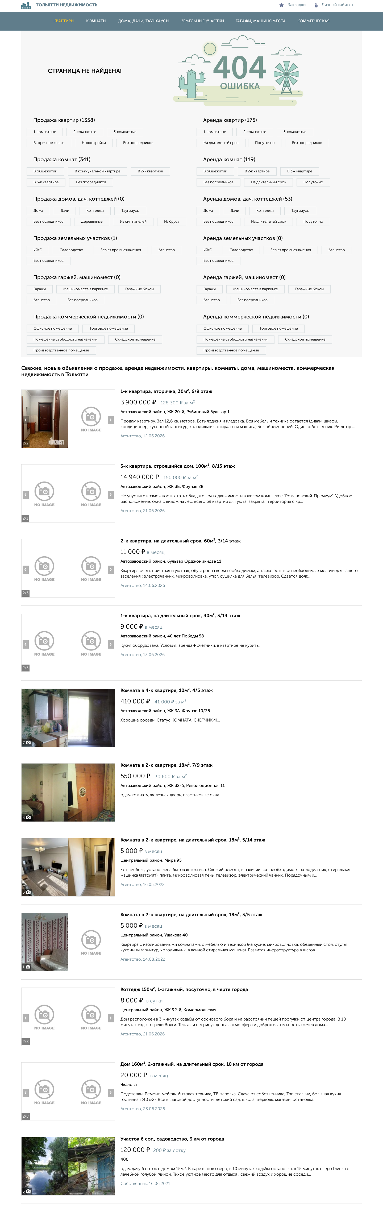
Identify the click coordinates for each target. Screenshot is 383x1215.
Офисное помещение (53, 340)
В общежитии (45, 171)
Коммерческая (313, 21)
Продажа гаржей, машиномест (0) (76, 289)
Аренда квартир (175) (230, 120)
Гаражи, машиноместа (261, 21)
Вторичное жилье (49, 143)
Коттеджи (95, 211)
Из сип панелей (134, 221)
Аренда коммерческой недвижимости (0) (256, 328)
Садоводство (72, 261)
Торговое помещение (109, 340)
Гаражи (40, 300)
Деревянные (92, 221)
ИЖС (38, 261)
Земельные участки (202, 21)
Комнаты (96, 21)
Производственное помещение (61, 361)
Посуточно (265, 143)
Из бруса (41, 232)
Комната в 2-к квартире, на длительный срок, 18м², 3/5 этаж (191, 926)
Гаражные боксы (140, 300)
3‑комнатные (125, 132)
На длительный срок (221, 143)
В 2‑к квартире (152, 171)
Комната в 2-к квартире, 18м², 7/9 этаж (166, 776)
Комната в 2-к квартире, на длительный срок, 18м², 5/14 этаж (192, 851)
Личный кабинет (334, 5)
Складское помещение (136, 351)
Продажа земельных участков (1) (75, 249)
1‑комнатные (45, 132)
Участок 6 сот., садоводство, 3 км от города (172, 1150)
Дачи (65, 211)
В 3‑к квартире (46, 182)
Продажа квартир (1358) (64, 120)
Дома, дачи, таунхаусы (143, 21)
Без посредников (139, 143)
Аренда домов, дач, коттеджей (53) (247, 210)
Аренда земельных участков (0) (243, 249)
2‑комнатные (85, 132)
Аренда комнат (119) (229, 160)
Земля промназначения (121, 261)
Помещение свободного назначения (66, 351)
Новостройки (94, 143)
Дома (38, 211)
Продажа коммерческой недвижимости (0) (88, 328)
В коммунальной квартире (98, 171)
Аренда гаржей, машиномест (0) (244, 289)
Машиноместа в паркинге (86, 300)
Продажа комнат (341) (61, 160)
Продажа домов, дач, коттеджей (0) (78, 199)
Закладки (292, 5)
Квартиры (63, 21)
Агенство (167, 261)
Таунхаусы (131, 211)
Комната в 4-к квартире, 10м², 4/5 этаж (166, 701)
